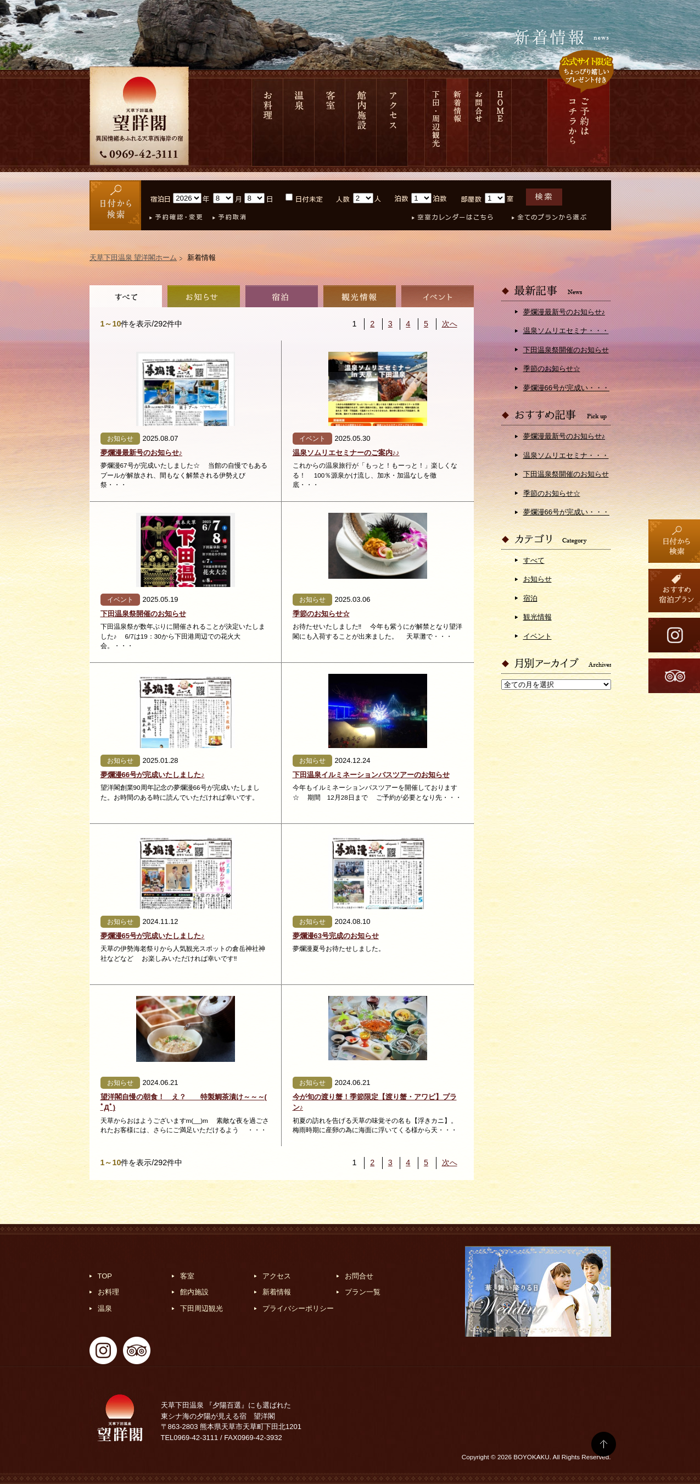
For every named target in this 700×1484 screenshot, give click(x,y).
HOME (501, 122)
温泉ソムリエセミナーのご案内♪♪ (346, 452)
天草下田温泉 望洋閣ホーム (133, 257)
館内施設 (361, 122)
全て (125, 296)
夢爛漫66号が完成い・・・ (566, 388)
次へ (449, 323)
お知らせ (203, 296)
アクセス (392, 122)
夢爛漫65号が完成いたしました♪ (152, 936)
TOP (105, 1276)
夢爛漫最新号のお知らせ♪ (141, 452)
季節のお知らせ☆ (321, 614)
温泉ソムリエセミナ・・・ (566, 330)
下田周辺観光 (201, 1308)
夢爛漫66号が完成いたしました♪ (152, 775)
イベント (437, 296)
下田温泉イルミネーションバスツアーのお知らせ (371, 775)
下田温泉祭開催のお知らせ (143, 614)
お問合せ (479, 122)
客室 (330, 122)
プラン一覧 (362, 1292)
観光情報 (359, 296)
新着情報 (457, 122)
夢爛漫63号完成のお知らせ (336, 936)
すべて (534, 560)
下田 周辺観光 (435, 122)
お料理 (267, 122)
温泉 (299, 122)
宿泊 (281, 296)
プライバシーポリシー (298, 1308)
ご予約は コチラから (578, 122)
